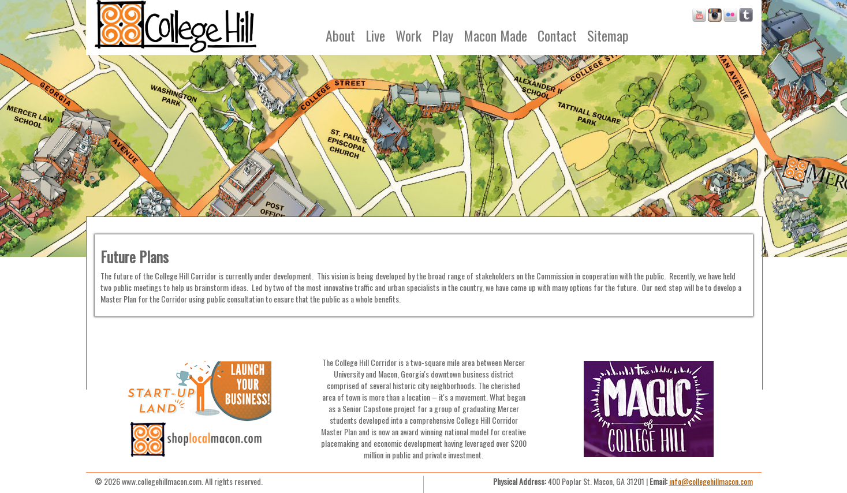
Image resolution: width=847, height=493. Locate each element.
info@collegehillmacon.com (711, 481)
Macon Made (495, 35)
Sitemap (608, 35)
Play (442, 35)
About (340, 35)
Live (375, 35)
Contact (557, 35)
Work (408, 35)
